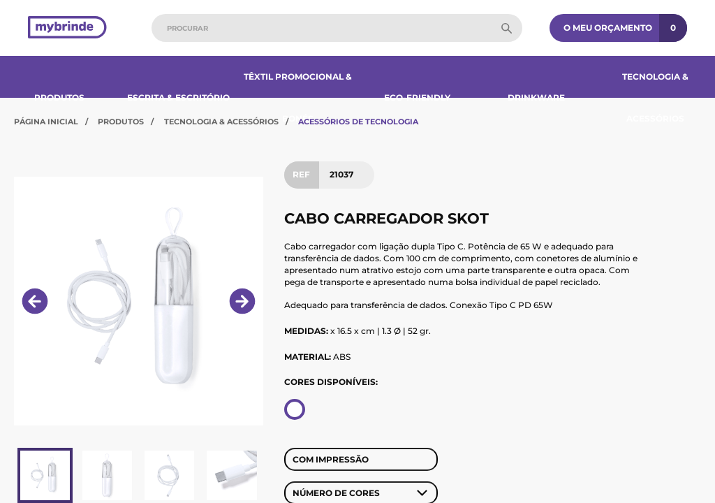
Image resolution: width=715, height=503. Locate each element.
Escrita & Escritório (178, 97)
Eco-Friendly (417, 97)
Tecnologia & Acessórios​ (655, 97)
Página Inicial (46, 121)
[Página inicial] (67, 28)
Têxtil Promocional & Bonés (298, 97)
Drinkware (536, 97)
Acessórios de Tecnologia (358, 121)
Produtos (59, 97)
